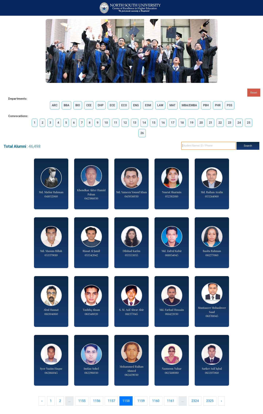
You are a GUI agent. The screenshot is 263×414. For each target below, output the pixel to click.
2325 (210, 401)
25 (248, 122)
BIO (77, 105)
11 (115, 122)
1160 (155, 401)
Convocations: (16, 116)
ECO (124, 105)
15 (153, 122)
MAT (172, 105)
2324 (195, 401)
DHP (101, 105)
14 (144, 122)
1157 (111, 401)
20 (201, 122)
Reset (253, 92)
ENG (136, 105)
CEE (89, 105)
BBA (66, 105)
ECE (112, 105)
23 (229, 122)
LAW (160, 105)
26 (142, 133)
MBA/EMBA (189, 105)
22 (220, 122)
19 (191, 122)
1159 (141, 401)
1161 (170, 401)
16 (163, 122)
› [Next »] (221, 401)
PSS (229, 105)
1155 (81, 401)
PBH (206, 105)
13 (134, 122)
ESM (148, 105)
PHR (218, 105)
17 (172, 122)
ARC (55, 105)
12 (125, 122)
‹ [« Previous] (41, 401)
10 (106, 122)
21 (210, 122)
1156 (96, 401)
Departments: (16, 98)
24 (239, 122)
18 (182, 122)
